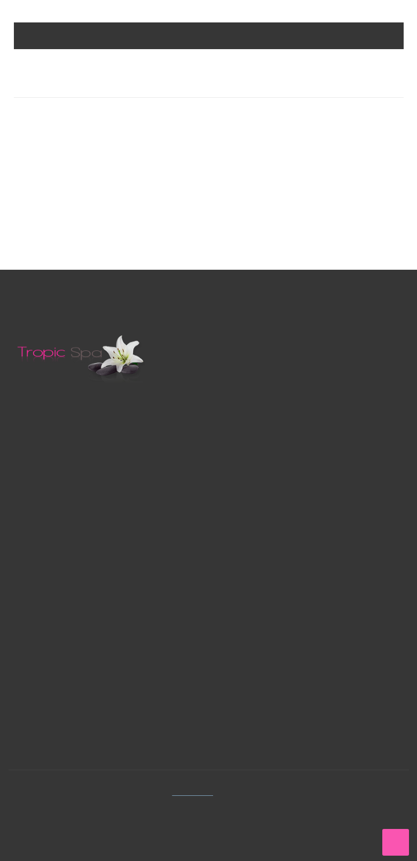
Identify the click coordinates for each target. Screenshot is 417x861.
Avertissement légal (261, 591)
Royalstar (242, 389)
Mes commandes (53, 658)
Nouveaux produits (260, 476)
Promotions (246, 456)
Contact (240, 514)
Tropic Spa (195, 792)
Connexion (41, 639)
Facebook (247, 639)
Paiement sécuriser (259, 552)
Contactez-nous (58, 505)
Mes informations (54, 716)
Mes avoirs (42, 677)
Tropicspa (243, 370)
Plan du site (245, 533)
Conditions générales (263, 572)
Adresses (39, 697)
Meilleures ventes (257, 495)
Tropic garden (251, 408)
